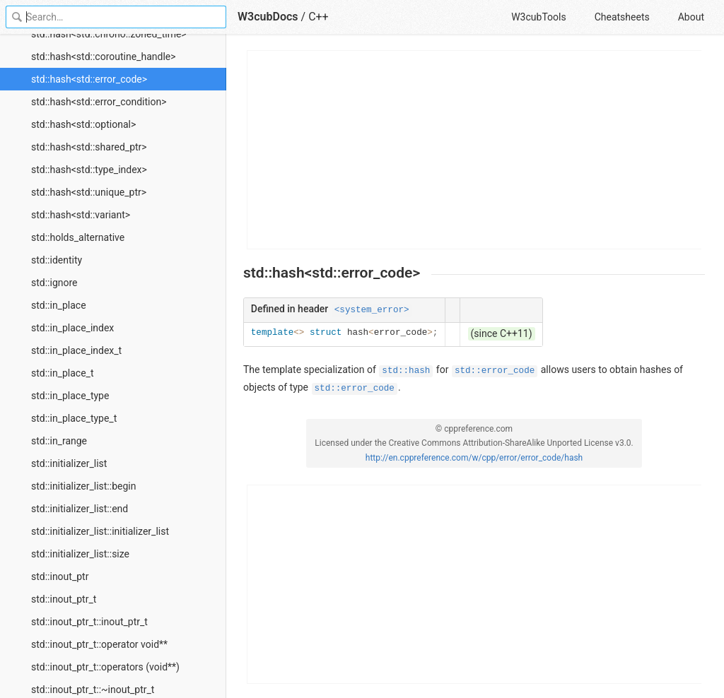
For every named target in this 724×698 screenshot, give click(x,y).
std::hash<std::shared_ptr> (89, 147)
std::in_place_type (70, 395)
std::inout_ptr (59, 576)
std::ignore (54, 282)
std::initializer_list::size (80, 554)
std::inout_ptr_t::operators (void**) (105, 667)
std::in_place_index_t (76, 350)
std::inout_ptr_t (63, 599)
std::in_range (59, 440)
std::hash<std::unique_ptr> (88, 192)
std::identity (56, 260)
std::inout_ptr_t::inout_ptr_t (89, 621)
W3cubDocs (268, 16)
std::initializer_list (69, 463)
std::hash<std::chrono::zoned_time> (109, 34)
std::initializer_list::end (79, 508)
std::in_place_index (72, 327)
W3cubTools (538, 17)
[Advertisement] (474, 150)
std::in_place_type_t (74, 418)
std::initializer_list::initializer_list (100, 531)
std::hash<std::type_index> (89, 169)
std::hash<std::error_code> (89, 79)
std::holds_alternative (77, 237)
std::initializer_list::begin (83, 486)
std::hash (406, 371)
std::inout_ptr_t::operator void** (99, 644)
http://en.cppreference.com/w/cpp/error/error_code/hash (474, 458)
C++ (318, 16)
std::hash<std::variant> (80, 214)
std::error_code (495, 371)
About (691, 17)
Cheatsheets (622, 17)
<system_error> (371, 310)
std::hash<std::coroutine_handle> (103, 56)
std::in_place (58, 305)
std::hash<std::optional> (83, 124)
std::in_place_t (62, 373)
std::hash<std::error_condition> (99, 101)
